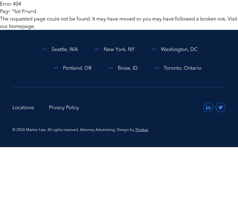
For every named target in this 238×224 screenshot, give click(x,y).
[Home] (35, 15)
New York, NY (114, 49)
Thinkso (141, 129)
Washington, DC (174, 49)
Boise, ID (122, 67)
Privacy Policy (64, 107)
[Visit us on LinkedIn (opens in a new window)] (208, 107)
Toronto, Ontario (176, 67)
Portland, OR (72, 67)
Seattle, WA (59, 49)
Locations (23, 107)
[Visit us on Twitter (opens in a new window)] (221, 107)
